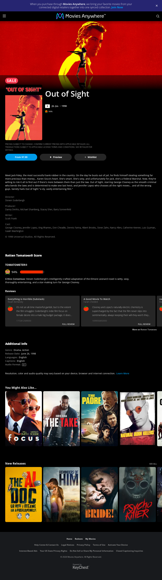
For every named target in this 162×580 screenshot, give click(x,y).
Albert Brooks (89, 227)
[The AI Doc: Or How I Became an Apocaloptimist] (23, 494)
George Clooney (13, 227)
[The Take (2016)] (61, 418)
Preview (56, 157)
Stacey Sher (46, 209)
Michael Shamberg (29, 209)
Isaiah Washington (14, 231)
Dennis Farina (74, 227)
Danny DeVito (12, 209)
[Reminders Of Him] (61, 494)
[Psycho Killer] (137, 494)
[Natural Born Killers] (137, 418)
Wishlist (90, 157)
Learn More (122, 373)
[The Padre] (99, 418)
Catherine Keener (132, 227)
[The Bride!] (99, 494)
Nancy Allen (116, 227)
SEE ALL (153, 463)
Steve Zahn (103, 227)
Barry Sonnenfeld (62, 209)
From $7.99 (21, 157)
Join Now (117, 7)
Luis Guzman (148, 227)
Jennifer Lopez (30, 227)
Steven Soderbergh (15, 200)
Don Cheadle (59, 227)
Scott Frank (11, 218)
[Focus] (23, 418)
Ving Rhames (44, 227)
